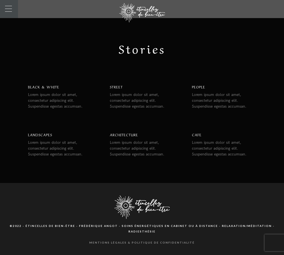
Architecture (124, 134)
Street (116, 86)
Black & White (43, 86)
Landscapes (40, 134)
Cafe (197, 134)
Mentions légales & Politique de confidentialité (142, 242)
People (198, 86)
